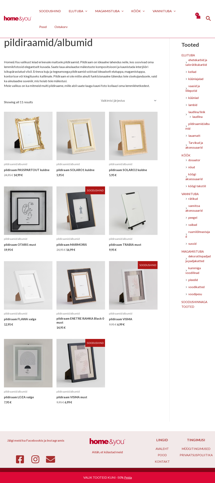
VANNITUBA (157, 11)
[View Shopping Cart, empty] (198, 18)
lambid (193, 105)
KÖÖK (132, 11)
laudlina (197, 117)
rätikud (193, 199)
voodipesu (195, 294)
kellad (192, 72)
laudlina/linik (197, 112)
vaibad (193, 225)
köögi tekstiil (197, 186)
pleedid (193, 280)
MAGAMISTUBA (105, 11)
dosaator (194, 160)
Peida (128, 477)
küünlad (193, 98)
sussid (192, 244)
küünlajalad (196, 79)
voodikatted (196, 287)
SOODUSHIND (49, 11)
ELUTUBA (75, 11)
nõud (191, 167)
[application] (83, 11)
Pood (178, 11)
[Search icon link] (208, 19)
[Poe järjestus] (128, 100)
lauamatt (194, 136)
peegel (192, 218)
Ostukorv (45, 27)
